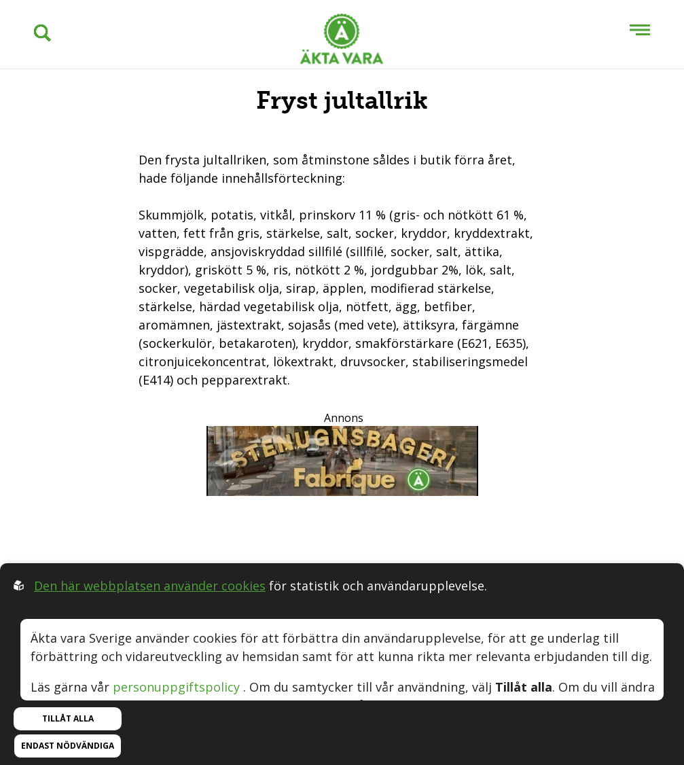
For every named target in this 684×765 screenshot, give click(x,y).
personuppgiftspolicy (176, 687)
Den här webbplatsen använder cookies (150, 585)
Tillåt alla (68, 718)
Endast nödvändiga (67, 745)
